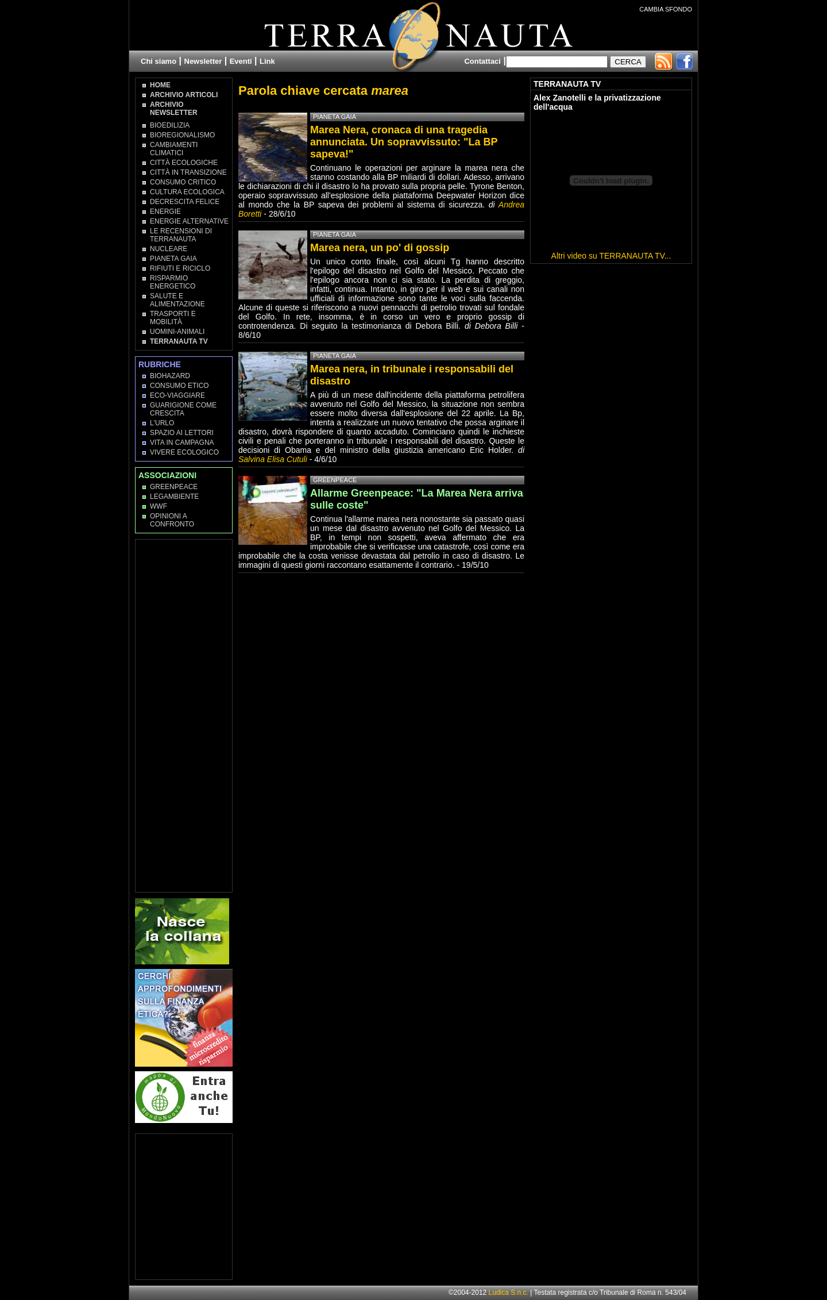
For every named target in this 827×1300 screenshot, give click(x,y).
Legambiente (174, 497)
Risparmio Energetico (172, 282)
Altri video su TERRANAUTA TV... (611, 255)
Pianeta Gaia (173, 259)
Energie (165, 211)
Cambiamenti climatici (174, 149)
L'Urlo (162, 423)
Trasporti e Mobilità (173, 318)
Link (267, 61)
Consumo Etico (179, 386)
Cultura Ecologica (187, 192)
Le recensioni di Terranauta (181, 235)
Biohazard (170, 376)
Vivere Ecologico (184, 452)
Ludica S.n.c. (508, 1293)
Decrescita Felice (184, 202)
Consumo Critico (183, 182)
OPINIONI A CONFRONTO (172, 520)
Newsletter (203, 61)
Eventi (241, 61)
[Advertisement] (184, 715)
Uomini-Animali (177, 332)
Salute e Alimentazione (177, 300)
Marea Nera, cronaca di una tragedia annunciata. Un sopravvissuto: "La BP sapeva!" (403, 142)
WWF (158, 506)
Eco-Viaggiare (177, 395)
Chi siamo (158, 61)
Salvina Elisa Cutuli (272, 459)
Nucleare (168, 249)
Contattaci (482, 61)
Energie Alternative (189, 221)
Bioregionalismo (182, 135)
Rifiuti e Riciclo (180, 268)
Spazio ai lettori (182, 433)
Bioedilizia (170, 125)
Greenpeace (174, 487)
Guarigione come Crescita (183, 409)
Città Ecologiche (184, 163)
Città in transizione (188, 172)
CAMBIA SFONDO (665, 9)
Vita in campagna (182, 443)
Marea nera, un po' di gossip (379, 247)
